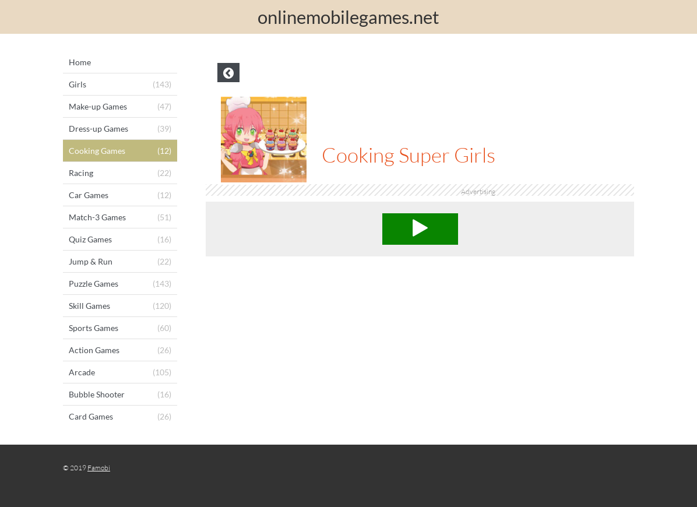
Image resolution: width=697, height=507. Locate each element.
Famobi (98, 467)
